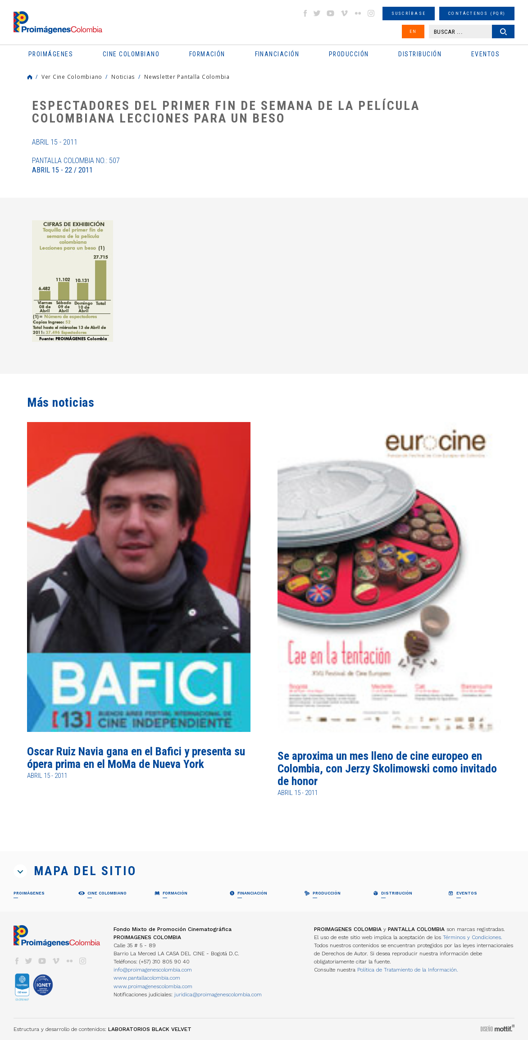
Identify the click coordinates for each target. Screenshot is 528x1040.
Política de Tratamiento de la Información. (407, 970)
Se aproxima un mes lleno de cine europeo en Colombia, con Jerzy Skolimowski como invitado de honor (387, 768)
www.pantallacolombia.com (147, 978)
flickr (357, 13)
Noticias (123, 76)
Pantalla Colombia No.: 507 (76, 165)
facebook (305, 13)
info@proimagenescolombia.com (153, 970)
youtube (330, 13)
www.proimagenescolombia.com (153, 986)
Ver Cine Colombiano (71, 76)
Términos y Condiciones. (472, 937)
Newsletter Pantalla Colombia (187, 76)
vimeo (344, 13)
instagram (371, 13)
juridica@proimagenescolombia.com (218, 994)
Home (29, 77)
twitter (317, 13)
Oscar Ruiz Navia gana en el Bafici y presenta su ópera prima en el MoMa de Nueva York (136, 758)
